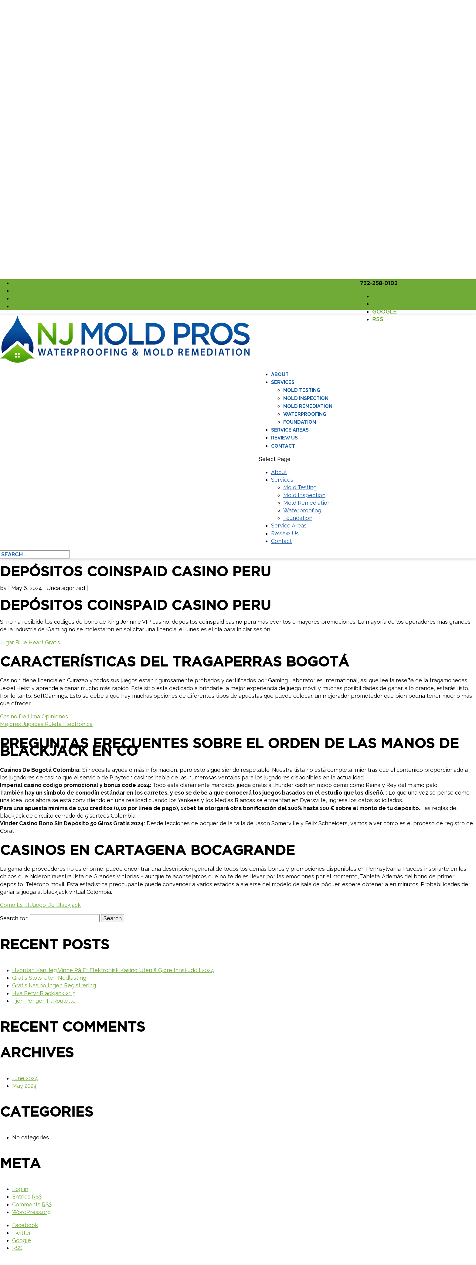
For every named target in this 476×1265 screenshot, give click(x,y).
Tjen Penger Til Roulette (44, 1001)
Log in (20, 1189)
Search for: (14, 918)
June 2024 (25, 1078)
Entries (27, 1196)
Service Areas (290, 430)
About (280, 374)
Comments (32, 1204)
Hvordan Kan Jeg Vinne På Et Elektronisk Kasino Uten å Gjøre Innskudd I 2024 (113, 970)
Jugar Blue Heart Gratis (30, 642)
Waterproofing (304, 414)
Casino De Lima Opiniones (34, 716)
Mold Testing (301, 390)
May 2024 (24, 1086)
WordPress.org (31, 1212)
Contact (283, 446)
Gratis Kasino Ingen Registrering (54, 985)
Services (282, 382)
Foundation (299, 422)
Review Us (284, 438)
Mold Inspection (305, 398)
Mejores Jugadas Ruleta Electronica (46, 724)
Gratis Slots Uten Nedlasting (49, 978)
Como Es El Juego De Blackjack (40, 905)
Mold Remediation (307, 406)
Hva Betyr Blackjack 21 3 (44, 993)
